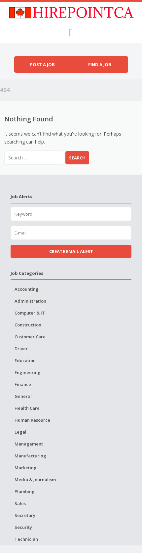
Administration (30, 301)
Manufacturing (30, 456)
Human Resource (32, 420)
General (23, 396)
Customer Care (30, 337)
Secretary (25, 515)
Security (23, 527)
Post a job (42, 64)
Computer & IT (30, 313)
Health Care (27, 408)
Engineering (28, 372)
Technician (26, 539)
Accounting (27, 289)
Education (25, 360)
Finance (23, 384)
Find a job (99, 64)
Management (29, 444)
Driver (21, 349)
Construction (28, 325)
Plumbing (25, 491)
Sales (20, 503)
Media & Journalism (35, 480)
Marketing (26, 468)
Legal (20, 432)
